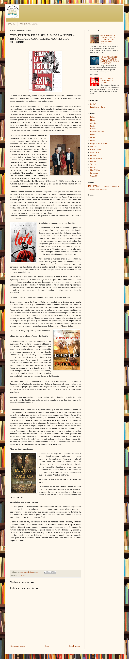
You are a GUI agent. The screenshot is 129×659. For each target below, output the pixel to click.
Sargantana (94, 173)
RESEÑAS (94, 186)
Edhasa (92, 117)
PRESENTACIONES (101, 189)
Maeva (92, 138)
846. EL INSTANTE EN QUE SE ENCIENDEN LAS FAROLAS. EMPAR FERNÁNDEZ (109, 60)
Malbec (93, 120)
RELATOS (115, 186)
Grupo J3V (94, 176)
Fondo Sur (94, 104)
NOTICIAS (91, 189)
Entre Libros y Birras (97, 107)
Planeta (92, 141)
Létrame (93, 155)
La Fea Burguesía (96, 158)
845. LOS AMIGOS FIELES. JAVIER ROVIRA (107, 81)
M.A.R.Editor (95, 170)
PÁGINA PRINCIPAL (29, 24)
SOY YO (11, 24)
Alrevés (93, 123)
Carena (92, 167)
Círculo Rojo (94, 152)
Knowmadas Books (97, 132)
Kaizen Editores (95, 149)
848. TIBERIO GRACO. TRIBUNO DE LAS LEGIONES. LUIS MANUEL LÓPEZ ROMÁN (109, 40)
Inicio (47, 646)
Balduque (93, 161)
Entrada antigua (74, 646)
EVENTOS (21, 575)
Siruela (92, 135)
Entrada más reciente (18, 646)
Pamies (92, 126)
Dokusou (93, 129)
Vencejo (93, 164)
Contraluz (93, 146)
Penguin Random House (98, 143)
